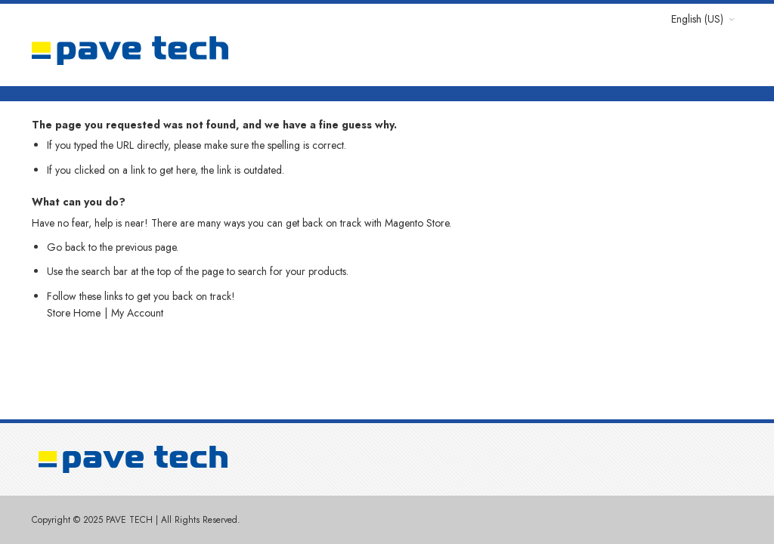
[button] (703, 19)
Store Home (74, 312)
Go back (66, 247)
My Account (137, 312)
